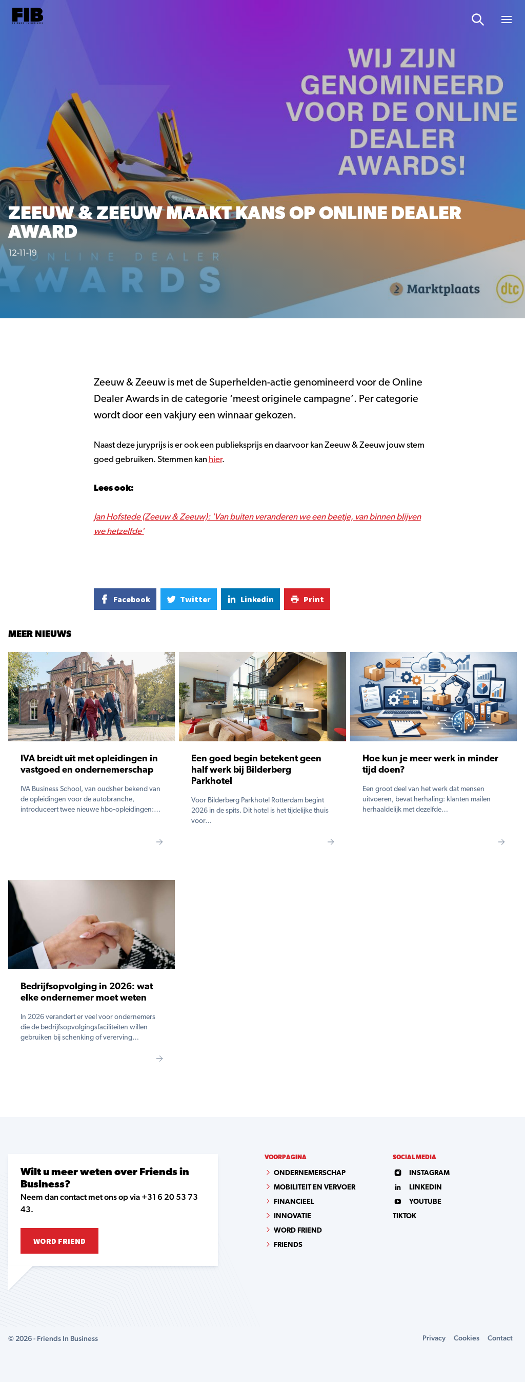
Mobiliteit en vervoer (314, 1188)
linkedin (417, 1188)
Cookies (466, 1338)
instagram (421, 1173)
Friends (288, 1245)
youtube (417, 1202)
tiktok (404, 1216)
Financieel (294, 1202)
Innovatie (292, 1216)
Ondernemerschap (310, 1173)
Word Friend (59, 1241)
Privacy (434, 1338)
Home (17, 335)
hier (215, 459)
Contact (500, 1338)
